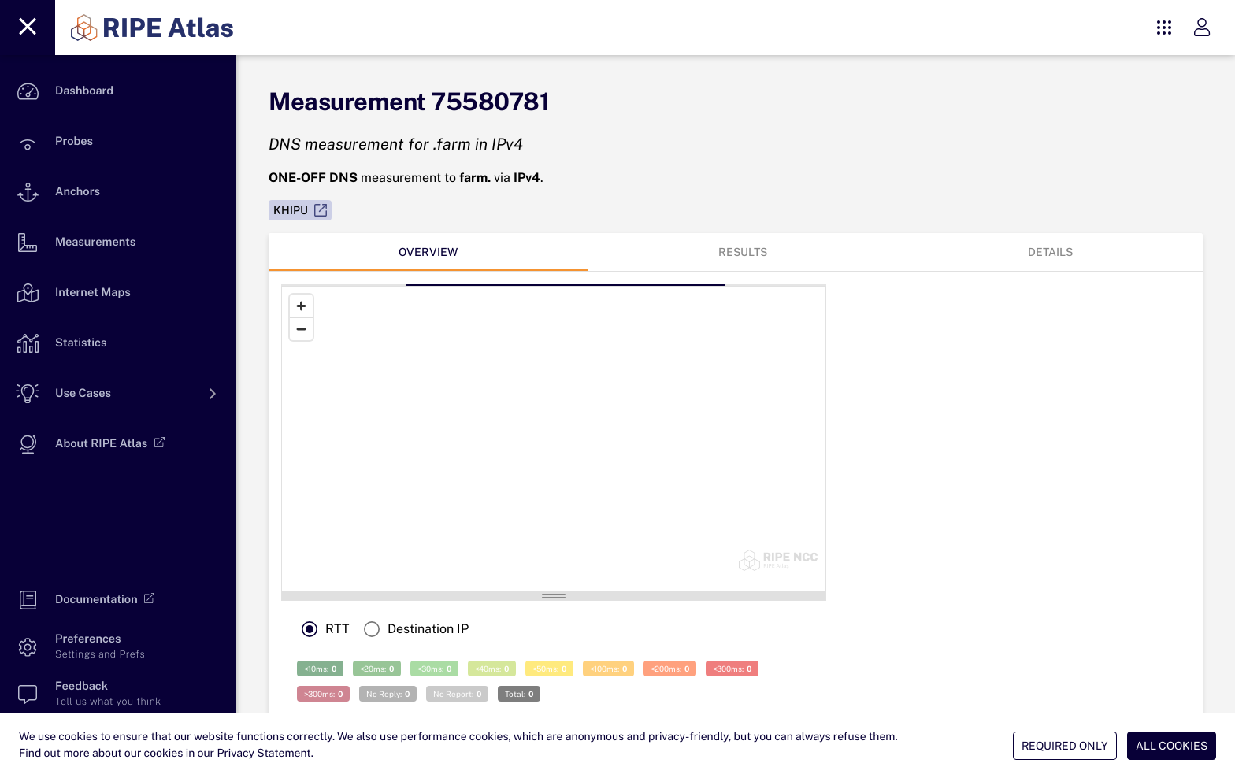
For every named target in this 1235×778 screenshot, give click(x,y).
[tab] (428, 252)
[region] (508, 439)
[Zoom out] (301, 328)
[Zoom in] (301, 306)
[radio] (322, 629)
